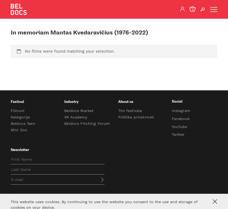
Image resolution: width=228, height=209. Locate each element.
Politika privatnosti (136, 117)
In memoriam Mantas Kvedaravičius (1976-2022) (79, 33)
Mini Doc (19, 130)
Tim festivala (130, 111)
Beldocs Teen (23, 123)
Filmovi (17, 111)
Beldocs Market (79, 111)
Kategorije (20, 117)
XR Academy (75, 117)
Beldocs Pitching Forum (87, 123)
